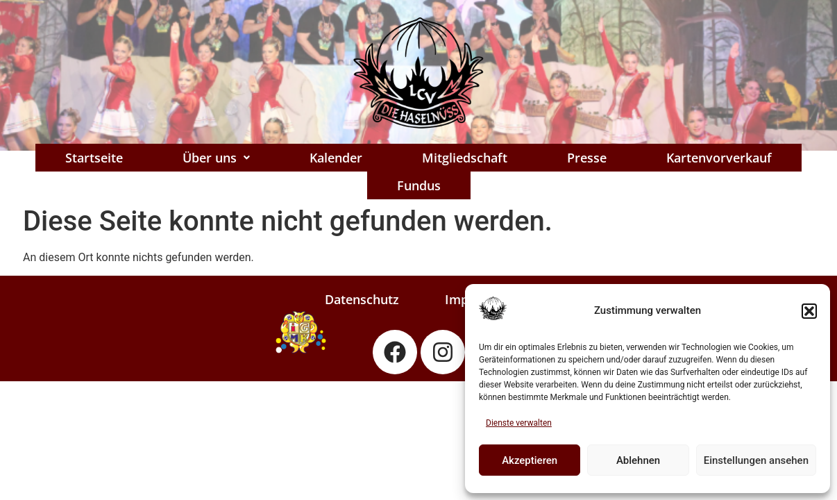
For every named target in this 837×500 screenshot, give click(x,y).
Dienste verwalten (519, 423)
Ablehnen (638, 460)
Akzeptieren (529, 460)
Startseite (94, 157)
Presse (587, 157)
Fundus (419, 185)
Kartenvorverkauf (719, 157)
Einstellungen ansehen (756, 460)
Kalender (336, 157)
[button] (809, 311)
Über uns (216, 157)
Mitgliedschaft (464, 157)
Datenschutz (362, 299)
